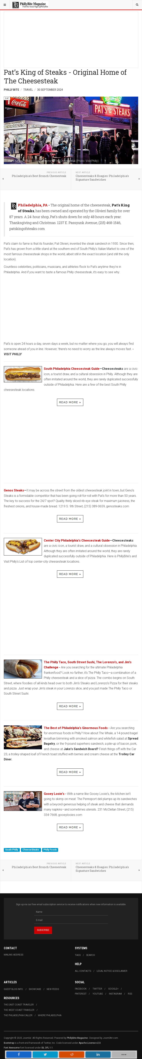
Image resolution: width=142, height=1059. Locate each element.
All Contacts (83, 971)
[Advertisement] (71, 38)
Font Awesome (12, 1047)
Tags (78, 955)
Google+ (113, 988)
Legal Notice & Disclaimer (112, 971)
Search (90, 955)
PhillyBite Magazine (77, 1038)
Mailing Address (13, 954)
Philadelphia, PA (33, 205)
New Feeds (53, 989)
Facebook (81, 988)
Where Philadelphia (49, 1015)
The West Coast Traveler (19, 1010)
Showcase (35, 989)
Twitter (97, 988)
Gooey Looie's (54, 794)
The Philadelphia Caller (18, 1015)
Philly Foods (50, 849)
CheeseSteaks (31, 849)
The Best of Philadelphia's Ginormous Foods (76, 728)
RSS (130, 993)
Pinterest (81, 993)
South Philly (11, 849)
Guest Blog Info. (13, 989)
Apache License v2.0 (90, 1043)
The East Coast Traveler (19, 1004)
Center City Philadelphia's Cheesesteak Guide (77, 540)
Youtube (98, 993)
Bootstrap (9, 1043)
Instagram (115, 993)
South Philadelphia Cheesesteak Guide (71, 369)
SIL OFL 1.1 (47, 1047)
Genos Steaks (14, 490)
